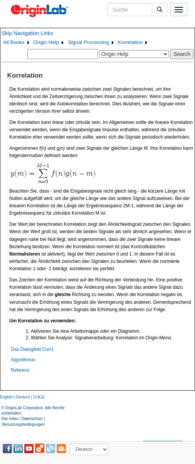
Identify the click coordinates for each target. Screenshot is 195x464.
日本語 (39, 397)
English (6, 397)
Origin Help (46, 42)
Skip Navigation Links (27, 33)
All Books (14, 42)
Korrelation (130, 42)
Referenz (20, 370)
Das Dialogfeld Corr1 (32, 349)
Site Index (9, 419)
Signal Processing (88, 42)
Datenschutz (32, 419)
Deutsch (23, 397)
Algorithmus (23, 359)
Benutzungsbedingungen (23, 424)
